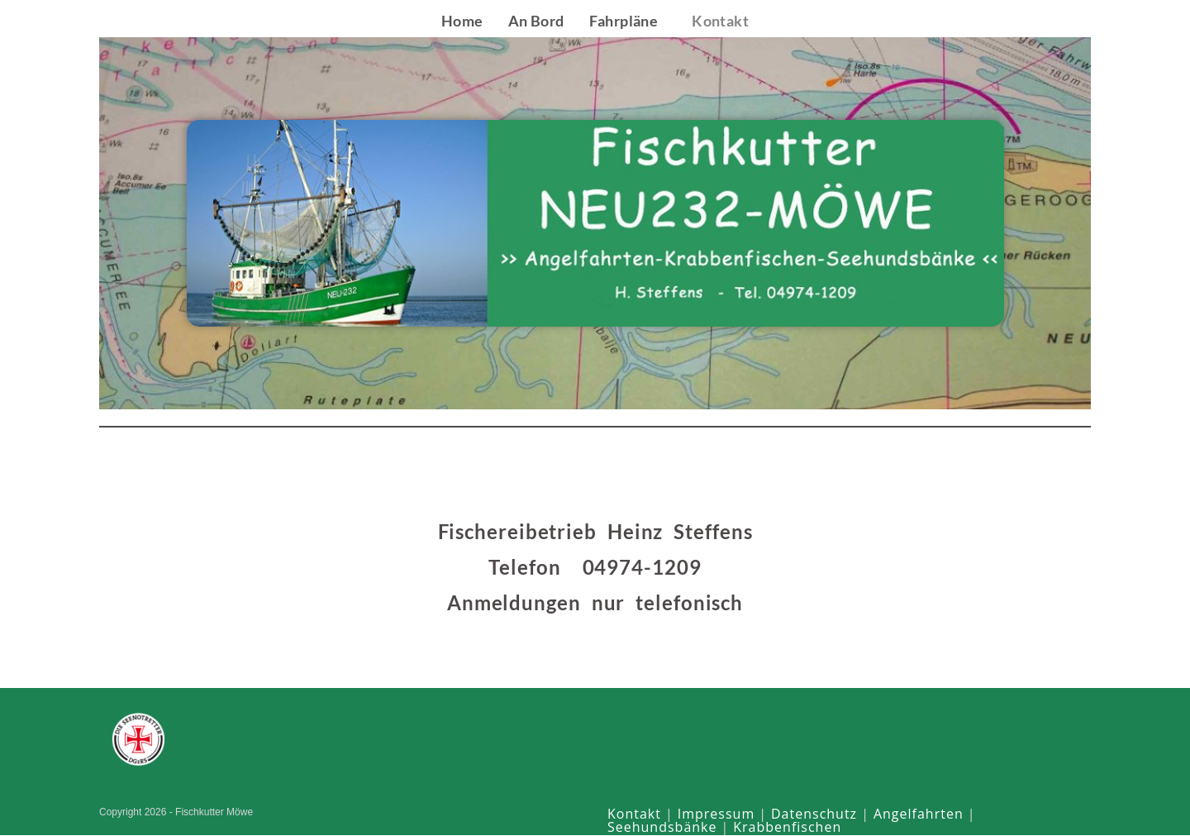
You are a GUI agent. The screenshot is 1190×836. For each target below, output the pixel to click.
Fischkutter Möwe (181, 20)
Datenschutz (814, 814)
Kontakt (634, 814)
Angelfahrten (918, 814)
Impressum (716, 814)
